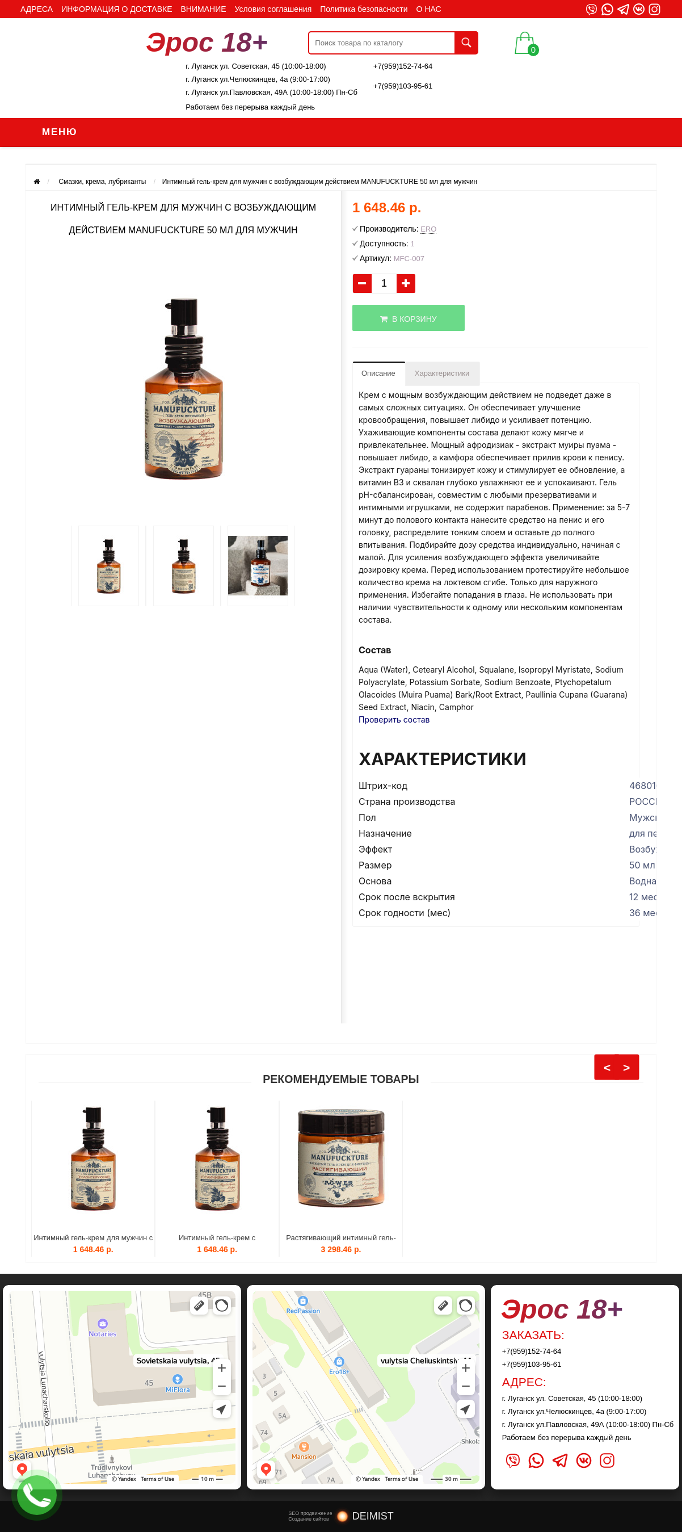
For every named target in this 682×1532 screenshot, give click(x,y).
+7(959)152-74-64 (402, 66)
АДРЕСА (36, 9)
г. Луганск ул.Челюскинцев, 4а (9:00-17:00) (258, 79)
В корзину (408, 319)
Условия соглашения (273, 9)
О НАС (428, 9)
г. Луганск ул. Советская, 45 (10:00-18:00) (256, 66)
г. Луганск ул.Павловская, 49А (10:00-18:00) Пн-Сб (271, 92)
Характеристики (442, 373)
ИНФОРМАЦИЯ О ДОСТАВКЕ (116, 9)
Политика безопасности (363, 9)
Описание (378, 373)
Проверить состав (394, 719)
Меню (59, 132)
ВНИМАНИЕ (203, 9)
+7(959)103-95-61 (402, 86)
